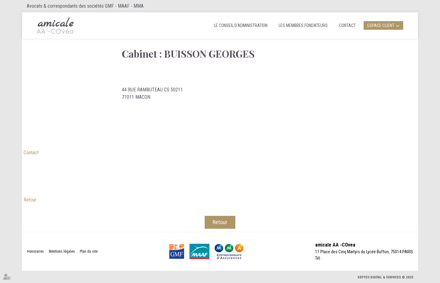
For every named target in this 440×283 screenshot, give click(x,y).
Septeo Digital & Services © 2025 (385, 277)
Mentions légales (62, 251)
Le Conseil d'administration (241, 25)
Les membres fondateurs (303, 25)
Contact (347, 25)
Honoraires (35, 251)
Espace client (380, 25)
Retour (30, 200)
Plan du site (89, 251)
